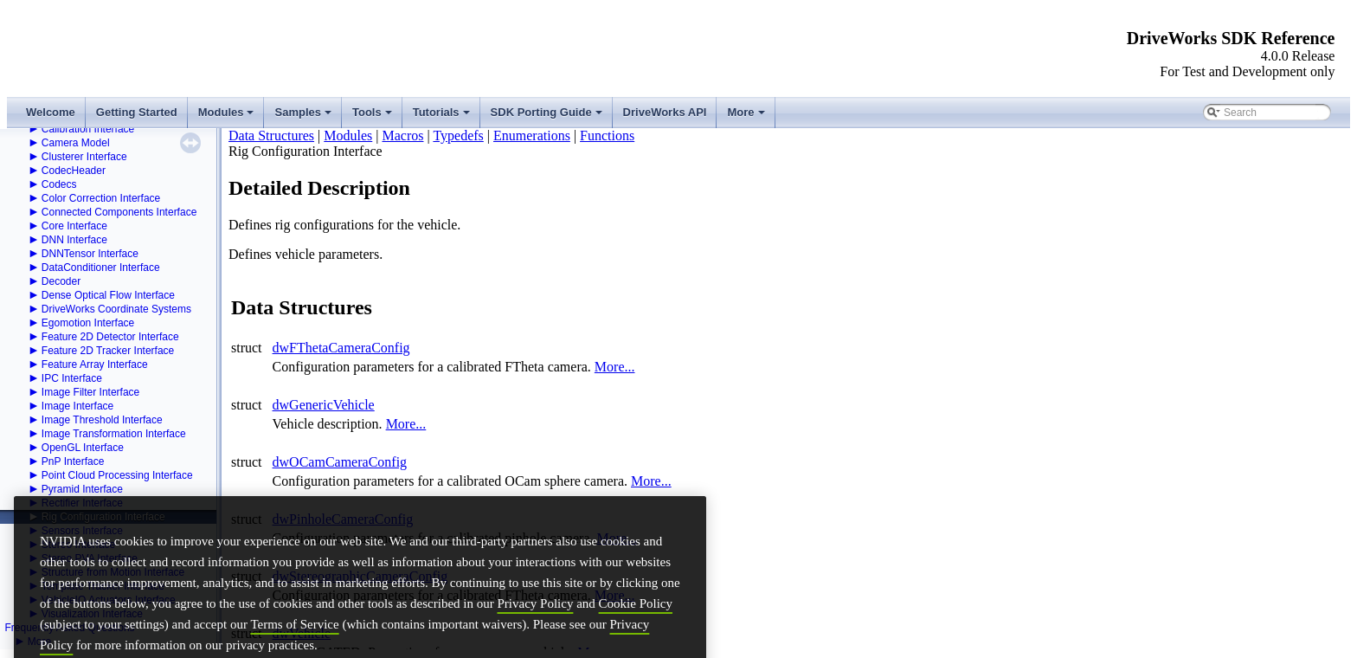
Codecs (59, 184)
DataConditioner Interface (101, 267)
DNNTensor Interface (90, 254)
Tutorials (443, 117)
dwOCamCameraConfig (340, 462)
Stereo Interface (78, 545)
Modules (227, 117)
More (747, 117)
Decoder (61, 281)
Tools (373, 117)
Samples (304, 117)
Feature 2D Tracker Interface (108, 351)
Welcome (50, 112)
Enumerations (531, 135)
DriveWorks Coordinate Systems (116, 309)
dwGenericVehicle (324, 404)
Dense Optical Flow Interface (108, 295)
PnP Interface (73, 461)
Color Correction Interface (101, 198)
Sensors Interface (82, 531)
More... (615, 366)
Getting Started (136, 112)
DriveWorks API (665, 112)
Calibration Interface (88, 129)
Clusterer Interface (84, 157)
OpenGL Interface (83, 448)
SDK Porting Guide (548, 117)
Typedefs (458, 135)
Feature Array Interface (95, 364)
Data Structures (271, 135)
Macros (402, 135)
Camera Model (76, 143)
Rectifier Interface (82, 503)
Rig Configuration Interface (103, 517)
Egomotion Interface (88, 323)
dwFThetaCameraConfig (341, 347)
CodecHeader (74, 170)
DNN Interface (74, 240)
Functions (607, 135)
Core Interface (74, 226)
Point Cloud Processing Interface (117, 475)
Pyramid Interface (82, 489)
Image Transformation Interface (114, 434)
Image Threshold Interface (102, 420)
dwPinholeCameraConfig (343, 519)
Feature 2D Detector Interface (110, 337)
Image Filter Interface (90, 392)
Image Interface (77, 406)
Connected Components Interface (119, 212)
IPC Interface (72, 378)
